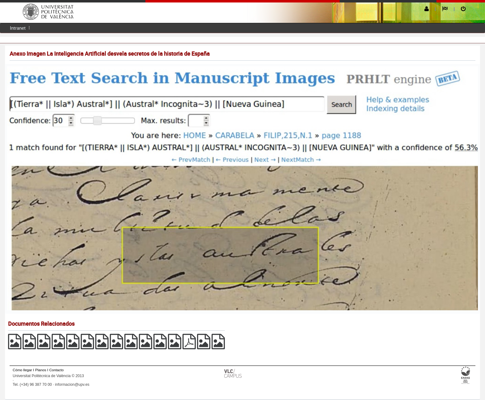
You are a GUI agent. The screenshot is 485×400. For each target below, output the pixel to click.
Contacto (56, 370)
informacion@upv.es (72, 384)
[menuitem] (17, 28)
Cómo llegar (22, 370)
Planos (40, 370)
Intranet (18, 28)
